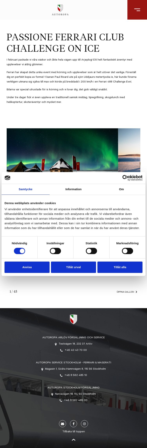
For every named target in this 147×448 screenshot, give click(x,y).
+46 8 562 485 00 (73, 400)
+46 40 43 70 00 (73, 350)
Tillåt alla (120, 267)
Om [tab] (121, 189)
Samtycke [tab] (25, 189)
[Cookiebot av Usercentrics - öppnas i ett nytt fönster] (125, 178)
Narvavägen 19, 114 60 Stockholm (73, 394)
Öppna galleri (125, 292)
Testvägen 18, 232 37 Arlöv (73, 344)
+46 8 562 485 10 (73, 375)
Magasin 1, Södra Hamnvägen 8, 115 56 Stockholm (73, 369)
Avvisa (27, 267)
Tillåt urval (73, 267)
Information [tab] (73, 189)
